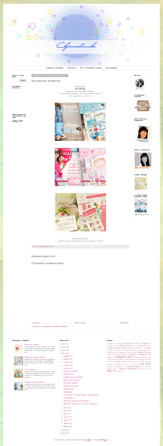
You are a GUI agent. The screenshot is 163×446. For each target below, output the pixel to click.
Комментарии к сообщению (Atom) (55, 326)
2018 (63, 347)
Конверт (120, 350)
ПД (111, 362)
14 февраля (110, 344)
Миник (140, 352)
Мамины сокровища (112, 352)
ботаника (109, 346)
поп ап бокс (141, 362)
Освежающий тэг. (69, 398)
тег (142, 367)
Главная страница (54, 68)
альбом (127, 343)
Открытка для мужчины (140, 357)
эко (148, 369)
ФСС (108, 369)
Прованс (109, 364)
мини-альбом (132, 352)
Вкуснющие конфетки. (71, 383)
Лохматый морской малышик (34, 382)
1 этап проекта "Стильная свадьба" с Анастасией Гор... (81, 395)
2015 (64, 430)
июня (66, 411)
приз (147, 362)
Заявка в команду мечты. (72, 380)
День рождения (115, 348)
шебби (122, 369)
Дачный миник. (69, 389)
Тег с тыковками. (30, 369)
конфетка (127, 350)
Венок (116, 346)
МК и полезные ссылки (91, 68)
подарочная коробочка (120, 361)
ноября (66, 359)
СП (142, 364)
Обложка (109, 357)
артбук (137, 343)
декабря (67, 356)
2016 (63, 353)
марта (66, 420)
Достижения (111, 68)
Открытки (141, 359)
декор (140, 346)
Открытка (121, 357)
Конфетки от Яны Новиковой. (73, 377)
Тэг (147, 366)
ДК (125, 348)
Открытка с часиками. (71, 371)
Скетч (134, 364)
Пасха (149, 359)
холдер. (115, 369)
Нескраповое (132, 354)
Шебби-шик (132, 369)
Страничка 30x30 (132, 366)
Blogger (104, 440)
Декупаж (148, 345)
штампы (142, 369)
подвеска (133, 362)
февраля (67, 423)
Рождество (119, 364)
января (66, 426)
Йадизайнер (148, 348)
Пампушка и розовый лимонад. (34, 357)
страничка (110, 367)
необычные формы (120, 354)
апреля (66, 417)
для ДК (132, 348)
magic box (120, 371)
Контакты (71, 68)
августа (66, 368)
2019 (63, 344)
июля (66, 407)
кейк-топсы (112, 350)
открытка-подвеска (130, 359)
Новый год (144, 354)
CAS (109, 371)
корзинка (134, 350)
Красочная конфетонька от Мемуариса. (76, 401)
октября (67, 362)
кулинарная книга (144, 350)
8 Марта (119, 343)
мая (65, 414)
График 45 (132, 346)
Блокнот (145, 343)
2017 (63, 350)
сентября (67, 365)
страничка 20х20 (119, 367)
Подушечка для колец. (71, 386)
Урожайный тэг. (69, 374)
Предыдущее (124, 323)
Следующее (36, 323)
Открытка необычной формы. (115, 359)
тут (90, 96)
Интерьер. (139, 348)
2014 (64, 433)
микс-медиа (123, 352)
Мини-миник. (68, 392)
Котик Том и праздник (31, 344)
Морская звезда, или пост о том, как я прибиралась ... (82, 404)
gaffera (89, 440)
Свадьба (127, 364)
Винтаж (123, 346)
